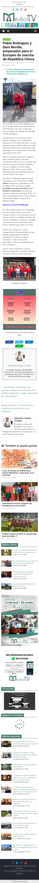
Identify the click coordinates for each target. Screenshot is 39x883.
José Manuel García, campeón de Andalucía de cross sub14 (17, 504)
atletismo (7, 65)
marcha (13, 65)
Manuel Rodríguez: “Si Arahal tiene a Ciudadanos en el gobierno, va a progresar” (17, 408)
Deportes (6, 39)
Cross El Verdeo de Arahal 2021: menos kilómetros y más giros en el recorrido (18, 473)
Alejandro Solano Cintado (26, 62)
